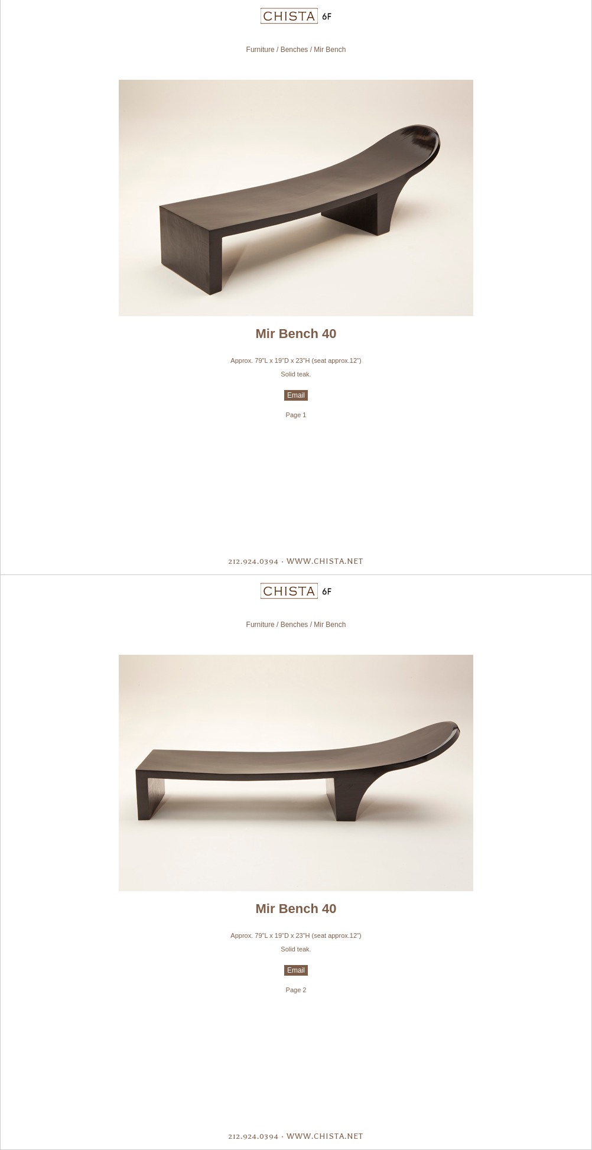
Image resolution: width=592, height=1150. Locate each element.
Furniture (260, 50)
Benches (294, 50)
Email (296, 395)
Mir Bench (330, 50)
